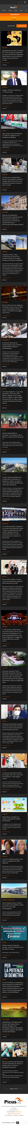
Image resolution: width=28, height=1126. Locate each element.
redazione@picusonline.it (15, 1113)
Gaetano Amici (18, 1111)
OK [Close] (17, 1122)
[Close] (25, 1122)
